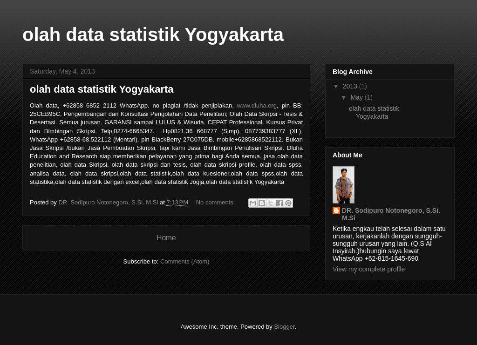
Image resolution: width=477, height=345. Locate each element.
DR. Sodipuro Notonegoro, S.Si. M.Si (391, 214)
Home (166, 238)
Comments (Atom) (184, 261)
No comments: (216, 202)
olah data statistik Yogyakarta (102, 89)
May (357, 97)
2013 (351, 86)
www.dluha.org (257, 105)
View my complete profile (369, 269)
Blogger (284, 326)
